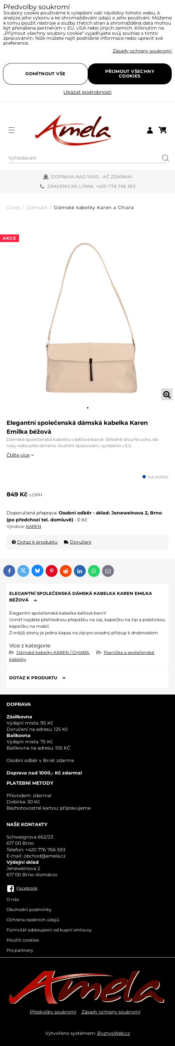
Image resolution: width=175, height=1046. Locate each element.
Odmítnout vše (45, 73)
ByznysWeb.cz (113, 1033)
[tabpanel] (87, 315)
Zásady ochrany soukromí (111, 1012)
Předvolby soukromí (53, 1012)
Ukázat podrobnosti (87, 92)
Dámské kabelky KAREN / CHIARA (53, 652)
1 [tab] (87, 407)
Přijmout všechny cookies (129, 73)
